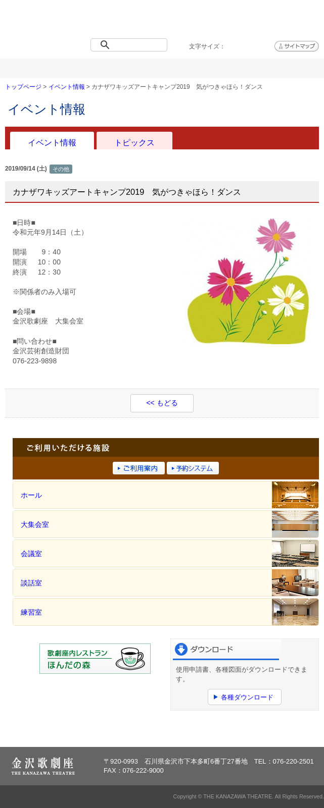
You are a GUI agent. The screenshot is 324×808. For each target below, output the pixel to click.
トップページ (27, 68)
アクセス (297, 68)
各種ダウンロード (247, 697)
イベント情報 (81, 68)
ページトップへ (288, 729)
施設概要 (135, 68)
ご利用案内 (189, 68)
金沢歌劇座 (37, 21)
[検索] (131, 45)
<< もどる (161, 403)
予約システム (243, 68)
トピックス (134, 142)
